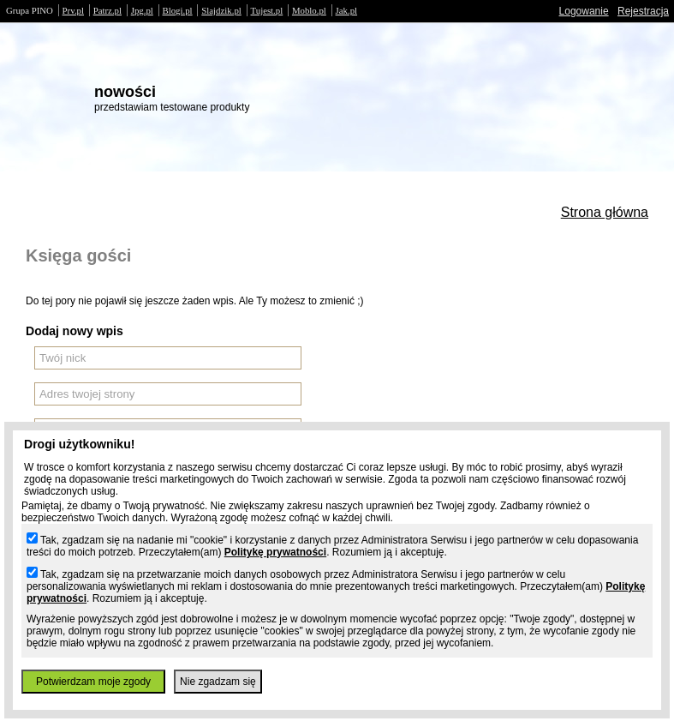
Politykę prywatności (275, 552)
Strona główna (604, 212)
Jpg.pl (142, 10)
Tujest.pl (267, 10)
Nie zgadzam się (218, 682)
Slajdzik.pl (221, 10)
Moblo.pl (309, 10)
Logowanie (584, 11)
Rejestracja (643, 11)
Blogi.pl (178, 10)
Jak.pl (347, 10)
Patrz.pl (107, 10)
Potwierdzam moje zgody (93, 682)
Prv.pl (73, 10)
